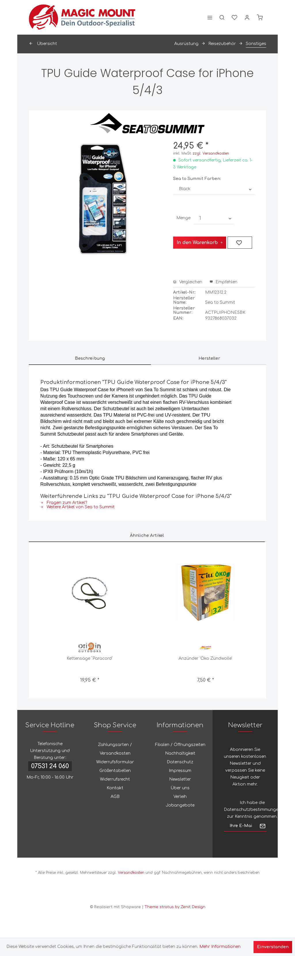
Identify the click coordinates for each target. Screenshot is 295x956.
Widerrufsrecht (115, 779)
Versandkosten (131, 873)
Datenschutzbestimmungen (252, 809)
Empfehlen (223, 282)
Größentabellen (115, 770)
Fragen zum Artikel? (63, 503)
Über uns (180, 788)
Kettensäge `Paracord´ (90, 658)
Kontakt (115, 788)
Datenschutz (180, 762)
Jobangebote (180, 805)
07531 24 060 (50, 766)
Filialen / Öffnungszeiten (180, 745)
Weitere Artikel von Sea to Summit (77, 507)
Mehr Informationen (220, 946)
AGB (115, 796)
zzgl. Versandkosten (211, 153)
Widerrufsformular (115, 762)
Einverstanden (273, 947)
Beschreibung (90, 358)
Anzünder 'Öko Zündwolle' (205, 658)
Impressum (180, 770)
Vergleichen (187, 282)
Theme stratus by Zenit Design (175, 907)
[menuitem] (209, 17)
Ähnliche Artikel (147, 535)
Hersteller (209, 358)
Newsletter (180, 779)
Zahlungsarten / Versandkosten (115, 749)
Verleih (180, 796)
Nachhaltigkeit (180, 753)
